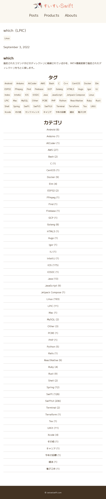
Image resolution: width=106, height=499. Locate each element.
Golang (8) (53, 224)
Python (62, 100)
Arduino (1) (53, 136)
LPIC (7, 100)
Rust (98, 100)
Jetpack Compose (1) (53, 292)
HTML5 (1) (53, 231)
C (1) (53, 163)
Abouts (71, 15)
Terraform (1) (53, 414)
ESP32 (8, 89)
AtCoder (32, 83)
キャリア (47, 112)
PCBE (44, 100)
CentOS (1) (53, 170)
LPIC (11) (53, 306)
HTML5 (70, 89)
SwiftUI (48, 106)
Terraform (74, 106)
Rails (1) (53, 353)
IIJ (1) (53, 251)
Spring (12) (53, 387)
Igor (89, 89)
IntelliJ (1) (53, 258)
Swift (26, 106)
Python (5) (53, 346)
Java (45, 94)
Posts (33, 15)
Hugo (80, 89)
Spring (16, 106)
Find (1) (53, 204)
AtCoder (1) (53, 143)
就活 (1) (53, 461)
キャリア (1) (53, 448)
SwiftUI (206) (53, 400)
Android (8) (53, 129)
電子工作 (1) (53, 468)
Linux (7, 38)
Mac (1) (53, 312)
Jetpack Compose (76, 94)
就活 (72, 112)
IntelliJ (17, 94)
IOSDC (36, 94)
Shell (7, 106)
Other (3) (53, 326)
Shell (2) (53, 380)
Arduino (20, 83)
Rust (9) (53, 373)
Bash (51, 83)
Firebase (39, 89)
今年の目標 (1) (53, 455)
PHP (53, 100)
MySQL (24, 100)
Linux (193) (53, 299)
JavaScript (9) (53, 285)
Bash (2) (53, 156)
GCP (50, 89)
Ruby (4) (53, 367)
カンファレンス (32, 112)
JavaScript (57, 94)
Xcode (8, 112)
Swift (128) (53, 394)
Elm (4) (53, 183)
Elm (97, 83)
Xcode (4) (53, 434)
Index (7, 94)
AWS (43, 83)
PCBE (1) (53, 333)
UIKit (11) (53, 428)
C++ (66, 83)
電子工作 (82, 112)
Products (51, 15)
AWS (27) (53, 149)
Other (35, 100)
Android (8, 83)
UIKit (93, 106)
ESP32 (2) (53, 190)
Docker (87, 83)
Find (29, 89)
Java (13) (53, 278)
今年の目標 (61, 112)
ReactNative (77, 100)
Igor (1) (53, 244)
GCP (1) (53, 217)
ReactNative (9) (53, 360)
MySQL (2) (53, 319)
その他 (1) (53, 441)
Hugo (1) (53, 238)
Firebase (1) (53, 210)
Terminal (60, 106)
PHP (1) (53, 339)
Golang (59, 89)
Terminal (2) (53, 407)
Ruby (89, 100)
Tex (85, 106)
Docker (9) (53, 177)
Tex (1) (53, 421)
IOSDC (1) (53, 272)
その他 (18, 112)
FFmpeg (19, 89)
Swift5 (36, 106)
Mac (15, 100)
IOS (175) (53, 265)
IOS (27, 94)
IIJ (97, 89)
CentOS (76, 83)
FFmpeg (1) (53, 197)
